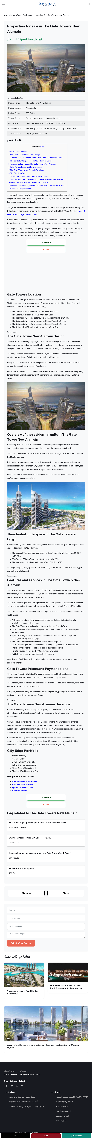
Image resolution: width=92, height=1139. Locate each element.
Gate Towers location (18, 152)
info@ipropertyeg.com (30, 1074)
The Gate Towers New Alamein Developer (26, 170)
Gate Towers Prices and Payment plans (25, 167)
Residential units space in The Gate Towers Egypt (30, 161)
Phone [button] (46, 250)
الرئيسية (7, 15)
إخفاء (42, 147)
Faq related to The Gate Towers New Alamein (28, 176)
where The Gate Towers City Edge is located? (28, 182)
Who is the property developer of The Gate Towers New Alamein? (36, 179)
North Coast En (18, 15)
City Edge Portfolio (17, 173)
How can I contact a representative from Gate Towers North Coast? (37, 186)
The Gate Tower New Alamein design (24, 155)
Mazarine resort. (19, 791)
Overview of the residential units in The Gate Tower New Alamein (36, 158)
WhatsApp (26, 893)
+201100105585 (10, 1074)
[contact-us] (15, 1135)
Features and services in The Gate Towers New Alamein (32, 164)
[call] (46, 1135)
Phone (66, 893)
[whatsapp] (76, 1135)
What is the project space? (20, 189)
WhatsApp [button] (46, 242)
